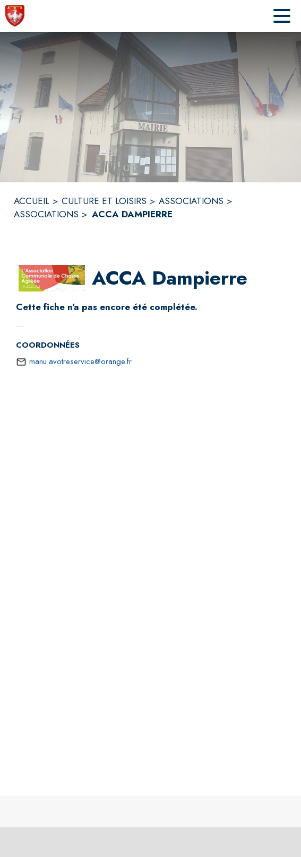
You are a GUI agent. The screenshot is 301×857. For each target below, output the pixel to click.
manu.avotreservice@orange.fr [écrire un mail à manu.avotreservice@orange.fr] (80, 361)
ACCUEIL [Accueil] (31, 201)
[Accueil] (14, 15)
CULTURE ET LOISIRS (104, 201)
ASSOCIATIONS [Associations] (191, 201)
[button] (52, 278)
